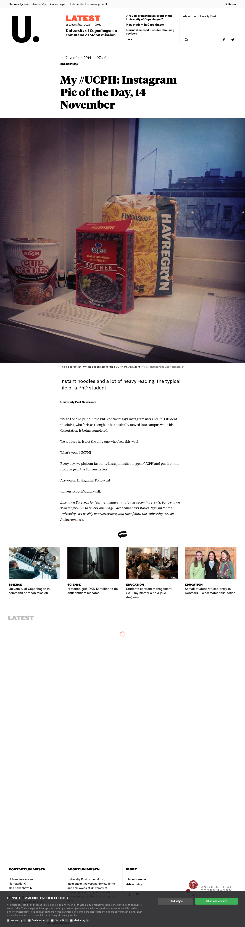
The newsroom (136, 879)
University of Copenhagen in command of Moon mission (91, 32)
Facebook (83, 502)
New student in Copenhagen (145, 24)
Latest (83, 18)
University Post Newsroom (78, 402)
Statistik (61, 920)
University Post (19, 4)
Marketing (81, 920)
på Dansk (230, 4)
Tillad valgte (175, 901)
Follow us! (102, 480)
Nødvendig (18, 920)
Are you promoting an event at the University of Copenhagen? (149, 17)
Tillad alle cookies (216, 901)
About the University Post (199, 16)
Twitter (66, 508)
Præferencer (40, 920)
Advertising (134, 884)
